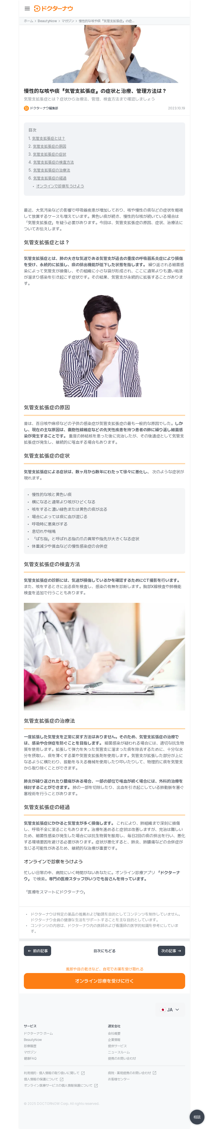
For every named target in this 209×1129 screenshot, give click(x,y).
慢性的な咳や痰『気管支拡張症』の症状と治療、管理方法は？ (107, 21)
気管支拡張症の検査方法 (53, 162)
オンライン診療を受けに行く (104, 981)
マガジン (68, 21)
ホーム (28, 21)
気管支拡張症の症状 (49, 154)
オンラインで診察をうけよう (60, 186)
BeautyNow (47, 21)
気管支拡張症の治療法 (51, 170)
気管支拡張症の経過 (49, 178)
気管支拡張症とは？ (48, 138)
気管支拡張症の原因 (49, 146)
